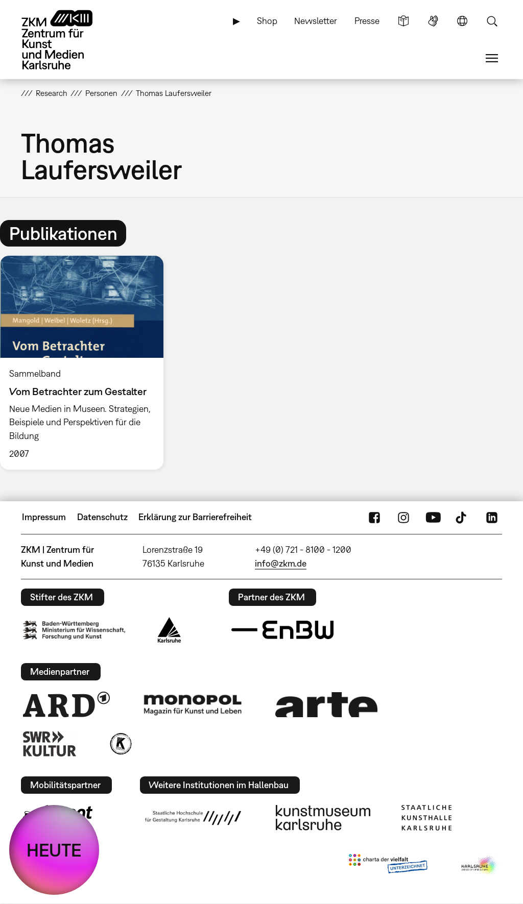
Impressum (44, 516)
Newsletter (315, 20)
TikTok (462, 517)
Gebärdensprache (433, 21)
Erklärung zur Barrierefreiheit (195, 516)
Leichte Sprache (403, 21)
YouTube (433, 517)
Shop (267, 20)
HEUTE (54, 850)
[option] (86, 363)
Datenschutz (102, 516)
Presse (366, 20)
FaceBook (374, 517)
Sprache (462, 21)
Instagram (403, 517)
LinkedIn (492, 517)
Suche (492, 21)
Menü (492, 58)
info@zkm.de (280, 563)
